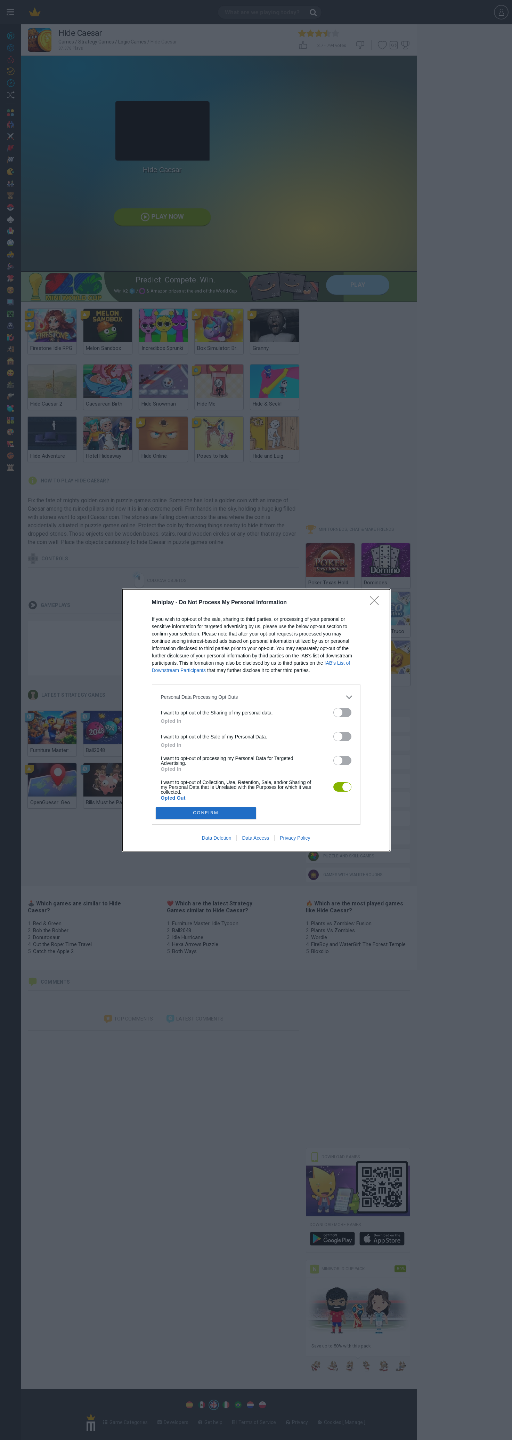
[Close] (376, 602)
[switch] (342, 712)
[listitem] (256, 697)
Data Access (255, 838)
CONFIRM (206, 813)
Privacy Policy (295, 838)
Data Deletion (216, 838)
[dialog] (256, 720)
